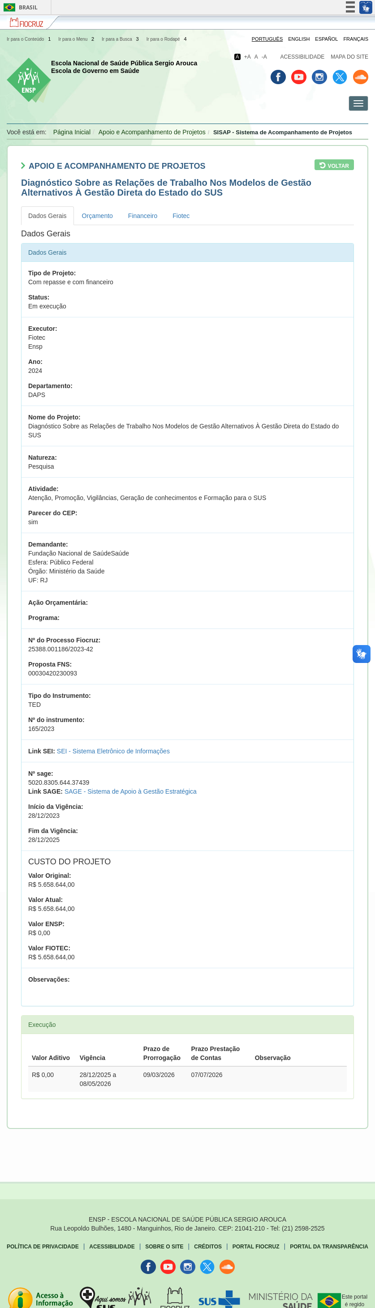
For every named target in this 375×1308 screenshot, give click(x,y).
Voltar (338, 166)
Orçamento (97, 215)
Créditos (208, 1247)
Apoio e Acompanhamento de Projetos (152, 132)
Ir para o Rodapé (167, 39)
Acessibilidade (302, 57)
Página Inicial (72, 132)
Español (326, 39)
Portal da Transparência (329, 1247)
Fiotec (181, 215)
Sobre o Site (164, 1247)
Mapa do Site (349, 57)
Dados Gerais (47, 215)
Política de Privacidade (43, 1247)
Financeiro (142, 215)
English (299, 39)
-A (264, 57)
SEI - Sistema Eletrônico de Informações (113, 751)
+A (247, 57)
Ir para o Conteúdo (29, 39)
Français (355, 39)
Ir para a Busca (121, 39)
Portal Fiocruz (256, 1247)
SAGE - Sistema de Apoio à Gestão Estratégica (131, 791)
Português (267, 39)
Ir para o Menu (76, 39)
